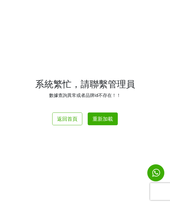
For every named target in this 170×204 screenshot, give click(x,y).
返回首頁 (67, 119)
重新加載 (103, 119)
